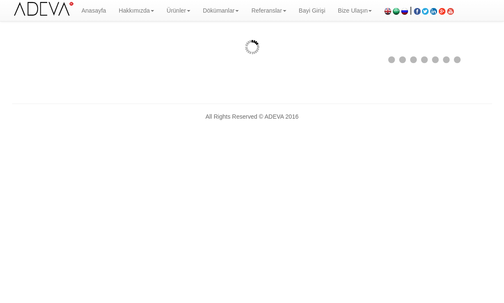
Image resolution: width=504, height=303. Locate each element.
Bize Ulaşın (355, 10)
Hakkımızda (136, 10)
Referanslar (268, 10)
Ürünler (178, 10)
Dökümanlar (221, 10)
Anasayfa (94, 10)
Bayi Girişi (312, 10)
